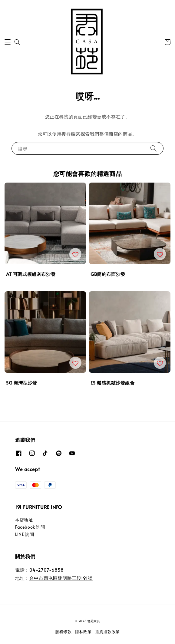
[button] (7, 42)
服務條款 (63, 631)
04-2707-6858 (46, 569)
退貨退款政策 (107, 631)
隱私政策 (83, 631)
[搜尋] (153, 148)
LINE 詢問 (24, 534)
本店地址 (24, 520)
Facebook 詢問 (30, 527)
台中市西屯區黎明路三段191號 (61, 578)
